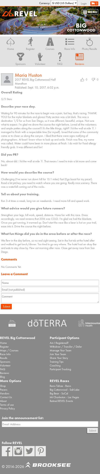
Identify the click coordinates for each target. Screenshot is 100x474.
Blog (2, 377)
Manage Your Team (60, 350)
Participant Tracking (60, 369)
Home (3, 343)
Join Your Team (58, 354)
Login (84, 3)
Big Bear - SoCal (59, 393)
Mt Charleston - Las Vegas (64, 397)
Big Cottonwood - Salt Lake (64, 390)
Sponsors (5, 362)
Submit (6, 306)
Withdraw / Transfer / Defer (66, 347)
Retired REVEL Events (61, 401)
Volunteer (5, 365)
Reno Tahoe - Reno (60, 386)
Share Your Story (59, 358)
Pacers (3, 390)
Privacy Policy (7, 408)
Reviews (4, 373)
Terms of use (7, 405)
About (3, 401)
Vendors (4, 393)
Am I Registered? (59, 343)
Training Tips (57, 362)
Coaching (55, 365)
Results (3, 358)
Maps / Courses (9, 350)
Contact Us (6, 397)
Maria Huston (28, 75)
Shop (3, 386)
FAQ (2, 369)
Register (4, 347)
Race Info (5, 354)
